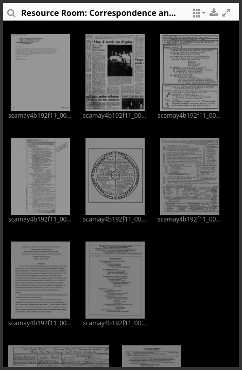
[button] (197, 15)
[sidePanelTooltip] (11, 15)
